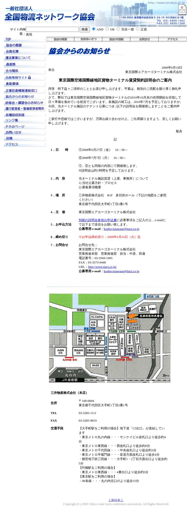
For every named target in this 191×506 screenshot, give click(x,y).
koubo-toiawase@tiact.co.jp (121, 229)
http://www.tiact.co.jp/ (102, 267)
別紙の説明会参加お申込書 (98, 220)
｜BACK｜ (115, 500)
